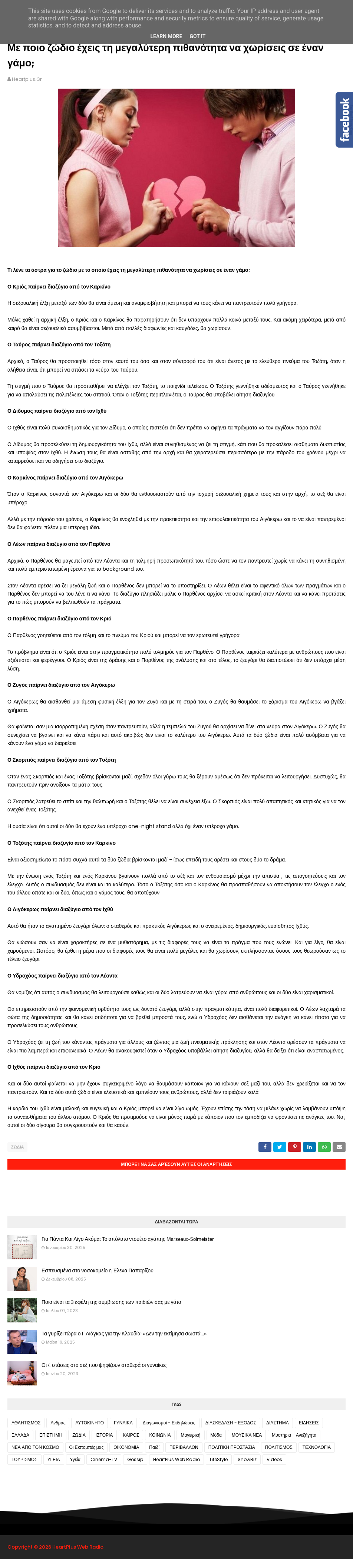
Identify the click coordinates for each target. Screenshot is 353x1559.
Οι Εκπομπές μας (86, 1447)
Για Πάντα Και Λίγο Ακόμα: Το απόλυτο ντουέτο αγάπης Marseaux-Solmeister (128, 1239)
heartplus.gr (27, 79)
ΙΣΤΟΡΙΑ (104, 1435)
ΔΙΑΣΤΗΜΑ (277, 1423)
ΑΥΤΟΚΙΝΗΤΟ (89, 1423)
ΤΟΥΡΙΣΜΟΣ (24, 1459)
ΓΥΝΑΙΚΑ (123, 1423)
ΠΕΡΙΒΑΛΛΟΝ (183, 1447)
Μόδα (216, 1435)
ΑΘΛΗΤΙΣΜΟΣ (25, 1423)
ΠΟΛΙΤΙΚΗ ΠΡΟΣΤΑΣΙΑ (231, 1447)
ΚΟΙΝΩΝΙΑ (160, 1435)
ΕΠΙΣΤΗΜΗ (50, 1435)
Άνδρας (57, 1423)
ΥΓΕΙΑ (53, 1459)
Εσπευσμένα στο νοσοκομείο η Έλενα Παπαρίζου (98, 1270)
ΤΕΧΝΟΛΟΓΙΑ (317, 1447)
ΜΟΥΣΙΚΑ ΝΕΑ (247, 1435)
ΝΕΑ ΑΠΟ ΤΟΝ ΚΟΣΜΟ (35, 1447)
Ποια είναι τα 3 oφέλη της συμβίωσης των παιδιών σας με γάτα (111, 1302)
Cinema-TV (103, 1459)
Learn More (166, 36)
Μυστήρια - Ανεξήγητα (294, 1435)
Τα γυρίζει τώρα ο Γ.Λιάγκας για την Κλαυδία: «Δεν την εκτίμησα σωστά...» (124, 1333)
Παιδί (154, 1447)
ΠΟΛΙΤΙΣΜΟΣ (279, 1447)
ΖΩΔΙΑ (17, 1147)
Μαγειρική (190, 1435)
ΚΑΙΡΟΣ (131, 1435)
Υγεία (75, 1459)
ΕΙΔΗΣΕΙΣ (309, 1423)
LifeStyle (219, 1459)
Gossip (135, 1459)
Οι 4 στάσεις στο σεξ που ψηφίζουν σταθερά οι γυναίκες (104, 1365)
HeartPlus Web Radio (176, 1459)
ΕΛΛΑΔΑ (20, 1435)
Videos (274, 1459)
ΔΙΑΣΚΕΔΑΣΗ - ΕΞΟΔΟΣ (230, 1423)
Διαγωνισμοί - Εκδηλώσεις (169, 1423)
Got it (197, 36)
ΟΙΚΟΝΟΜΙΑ (126, 1447)
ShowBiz (247, 1459)
